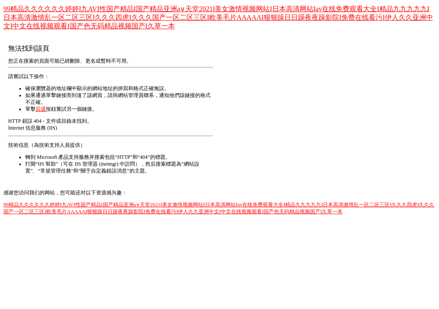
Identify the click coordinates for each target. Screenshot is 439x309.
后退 (41, 109)
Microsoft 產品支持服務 (63, 157)
